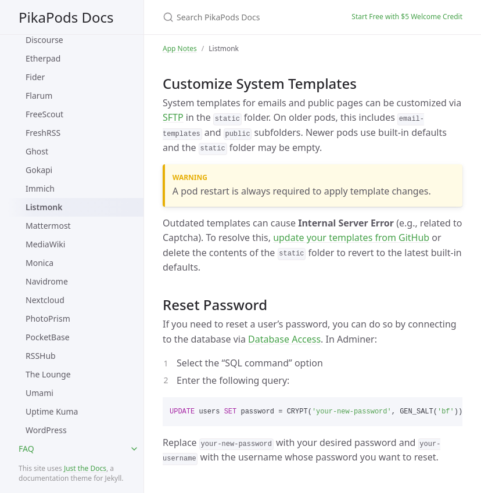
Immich (40, 188)
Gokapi (39, 169)
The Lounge (48, 374)
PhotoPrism (48, 318)
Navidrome (47, 281)
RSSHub (41, 355)
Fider (35, 76)
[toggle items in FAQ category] (134, 449)
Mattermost (48, 225)
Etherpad (43, 58)
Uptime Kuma (52, 411)
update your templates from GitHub (351, 237)
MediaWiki (45, 244)
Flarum (39, 95)
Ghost (37, 151)
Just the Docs (85, 468)
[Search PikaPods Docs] (243, 17)
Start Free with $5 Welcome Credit (406, 16)
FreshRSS (43, 132)
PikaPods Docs (66, 17)
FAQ (26, 448)
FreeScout (44, 114)
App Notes (180, 48)
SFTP (173, 117)
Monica (39, 262)
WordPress (46, 430)
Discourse (44, 39)
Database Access (284, 339)
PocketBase (48, 337)
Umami (39, 392)
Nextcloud (45, 299)
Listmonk (44, 207)
